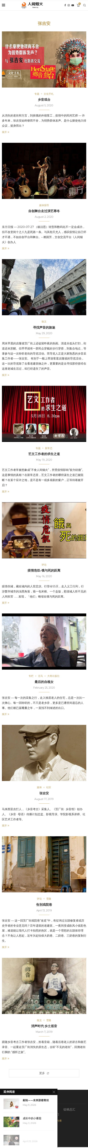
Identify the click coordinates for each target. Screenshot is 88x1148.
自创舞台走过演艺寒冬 (44, 211)
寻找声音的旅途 (44, 327)
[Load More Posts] (44, 1074)
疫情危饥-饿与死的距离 (44, 571)
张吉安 (44, 794)
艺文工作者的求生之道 (44, 454)
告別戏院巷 (44, 905)
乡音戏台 (44, 100)
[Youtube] (72, 5)
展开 (5, 132)
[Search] (84, 5)
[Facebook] (65, 5)
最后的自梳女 (44, 682)
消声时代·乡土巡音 (44, 1027)
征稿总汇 (69, 1110)
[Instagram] (69, 5)
